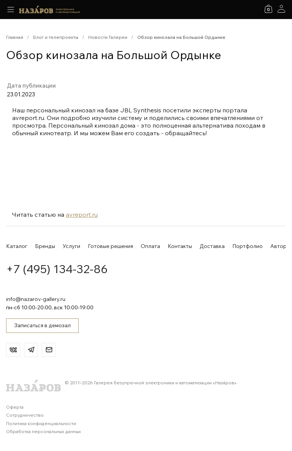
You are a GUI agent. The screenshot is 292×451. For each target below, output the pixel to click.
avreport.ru (82, 214)
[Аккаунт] (281, 8)
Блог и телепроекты (55, 37)
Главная (14, 37)
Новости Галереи (107, 37)
